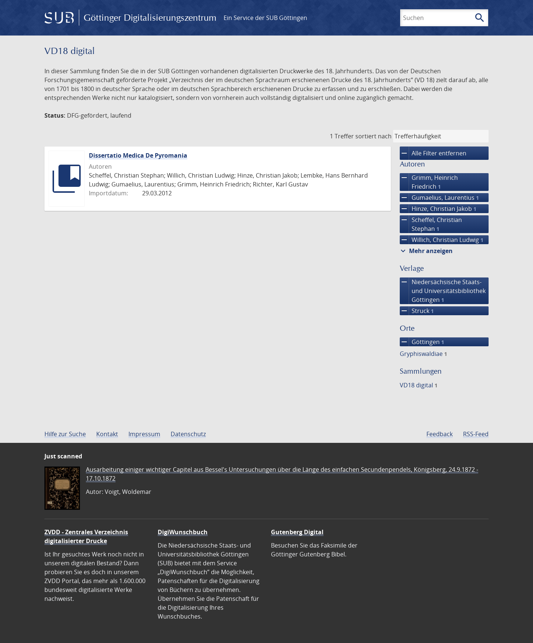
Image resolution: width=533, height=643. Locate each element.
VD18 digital (419, 385)
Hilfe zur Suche (65, 434)
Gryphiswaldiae (423, 354)
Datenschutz (188, 434)
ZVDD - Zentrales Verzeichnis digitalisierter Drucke (86, 536)
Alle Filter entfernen (433, 153)
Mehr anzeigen (426, 250)
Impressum (144, 434)
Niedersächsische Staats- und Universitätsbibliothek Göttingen (443, 290)
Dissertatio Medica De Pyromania (138, 155)
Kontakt (107, 434)
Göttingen (422, 341)
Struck (417, 310)
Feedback (439, 434)
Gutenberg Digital (297, 532)
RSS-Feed (476, 434)
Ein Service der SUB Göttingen (265, 18)
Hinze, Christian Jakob (438, 208)
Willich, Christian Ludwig (441, 239)
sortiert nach (373, 136)
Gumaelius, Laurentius (439, 197)
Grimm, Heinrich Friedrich (429, 182)
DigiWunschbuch (183, 532)
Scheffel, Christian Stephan (431, 224)
